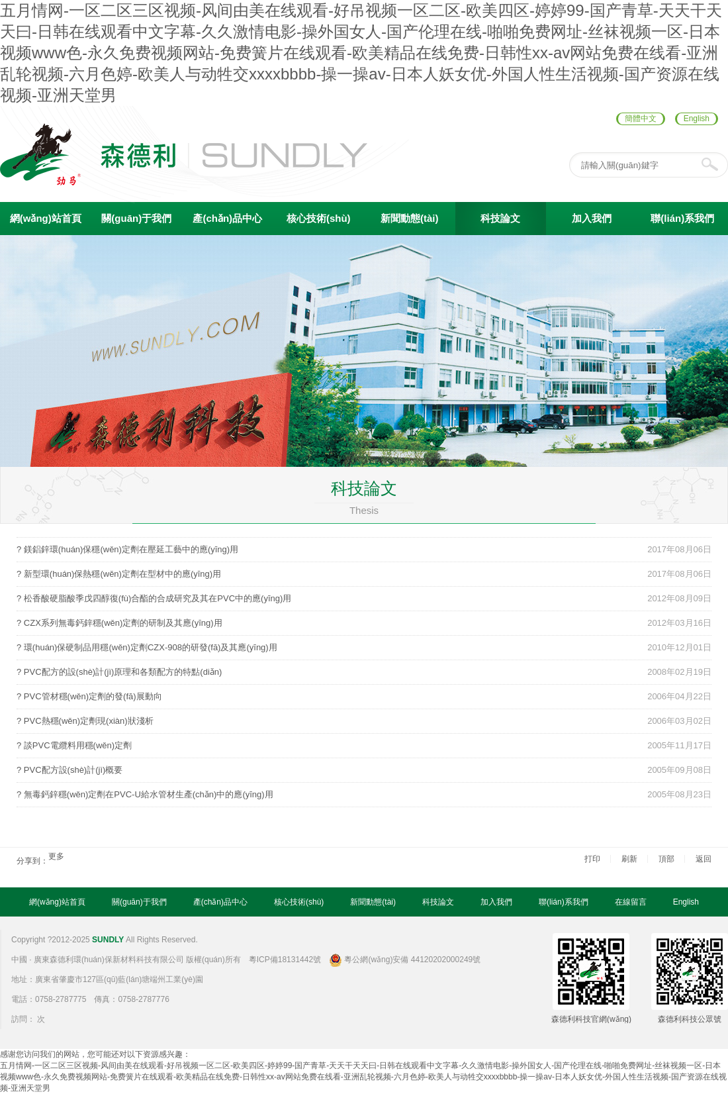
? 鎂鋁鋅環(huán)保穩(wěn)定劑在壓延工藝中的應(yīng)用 (127, 549)
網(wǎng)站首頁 (45, 218)
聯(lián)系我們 (682, 218)
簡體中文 (641, 118)
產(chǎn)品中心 (227, 218)
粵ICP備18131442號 (285, 959)
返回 (703, 859)
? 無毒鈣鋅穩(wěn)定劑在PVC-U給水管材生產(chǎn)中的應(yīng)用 (145, 794)
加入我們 (592, 218)
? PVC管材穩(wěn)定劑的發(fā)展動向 (89, 696)
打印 (592, 859)
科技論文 (500, 218)
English (696, 118)
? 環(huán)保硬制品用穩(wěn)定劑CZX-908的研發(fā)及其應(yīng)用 (147, 647)
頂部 (666, 859)
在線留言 (631, 902)
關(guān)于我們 (136, 218)
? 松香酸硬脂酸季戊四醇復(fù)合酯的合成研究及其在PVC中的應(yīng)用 (154, 598)
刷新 (629, 859)
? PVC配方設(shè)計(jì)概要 (69, 770)
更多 (56, 856)
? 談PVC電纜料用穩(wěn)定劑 (74, 745)
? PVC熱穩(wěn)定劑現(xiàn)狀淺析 (85, 721)
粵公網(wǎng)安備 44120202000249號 (404, 959)
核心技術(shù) (319, 218)
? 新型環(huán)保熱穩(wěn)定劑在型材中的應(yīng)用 (119, 574)
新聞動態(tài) (410, 218)
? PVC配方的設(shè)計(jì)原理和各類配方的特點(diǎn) (119, 672)
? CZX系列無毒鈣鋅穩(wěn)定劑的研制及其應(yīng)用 (119, 623)
